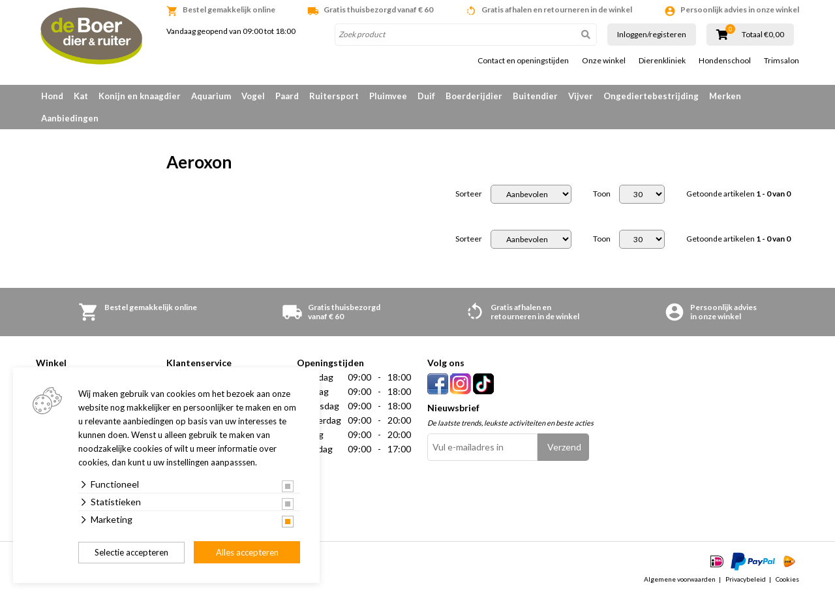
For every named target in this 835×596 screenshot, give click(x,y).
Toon (602, 194)
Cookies (787, 579)
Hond (52, 96)
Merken (725, 96)
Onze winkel (604, 61)
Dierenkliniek (662, 61)
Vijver (580, 96)
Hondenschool (725, 61)
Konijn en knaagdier (140, 96)
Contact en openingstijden (523, 61)
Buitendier (535, 96)
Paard (287, 96)
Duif (426, 96)
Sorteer (468, 194)
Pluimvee (388, 96)
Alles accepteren (247, 552)
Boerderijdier (474, 96)
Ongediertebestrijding (651, 96)
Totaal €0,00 (763, 35)
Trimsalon (781, 61)
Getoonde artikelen (738, 194)
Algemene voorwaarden (680, 579)
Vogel (253, 96)
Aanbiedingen (70, 118)
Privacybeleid (745, 579)
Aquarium (211, 96)
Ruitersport (334, 96)
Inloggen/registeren (651, 34)
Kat (81, 96)
